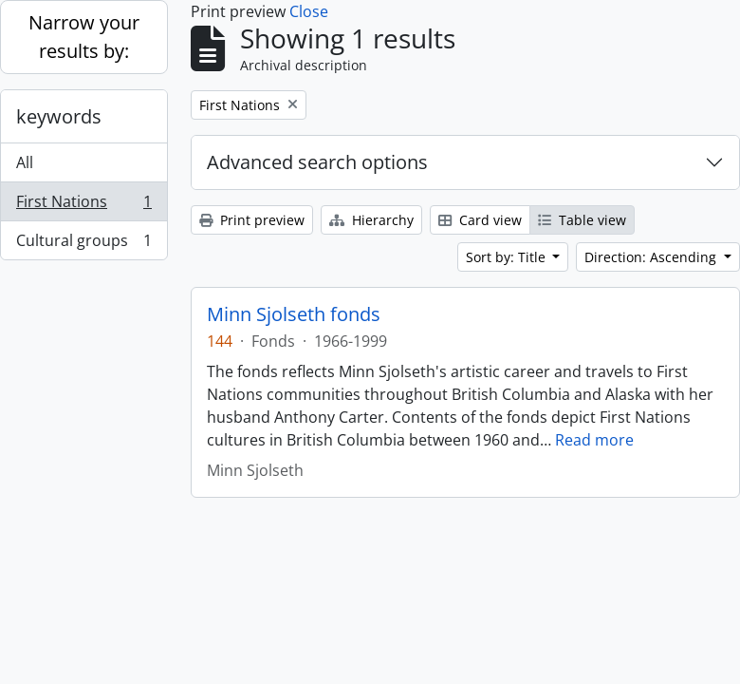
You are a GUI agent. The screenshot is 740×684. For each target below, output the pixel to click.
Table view (582, 220)
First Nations (83, 205)
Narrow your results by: (83, 37)
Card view (480, 220)
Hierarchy (371, 220)
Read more (594, 439)
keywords (59, 116)
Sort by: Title (507, 257)
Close (308, 11)
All (24, 162)
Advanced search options (317, 162)
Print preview (252, 220)
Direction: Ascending (652, 257)
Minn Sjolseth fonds (293, 314)
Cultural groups (83, 244)
